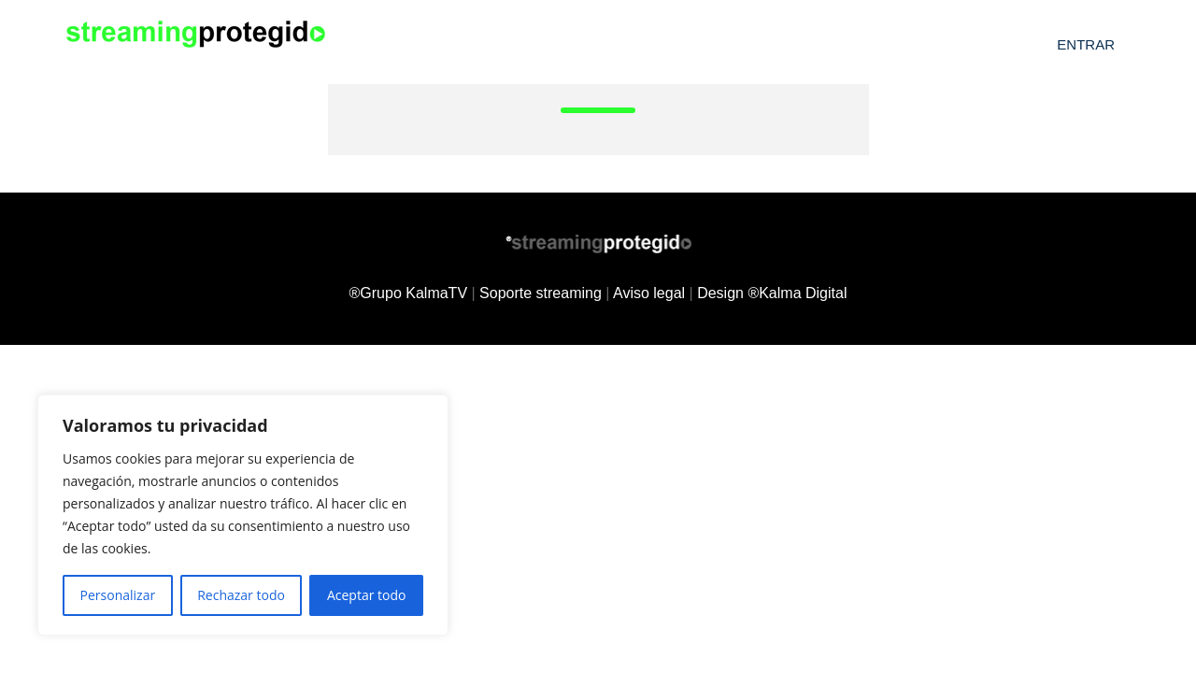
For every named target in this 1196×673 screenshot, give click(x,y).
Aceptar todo (366, 595)
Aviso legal (649, 293)
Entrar (1086, 44)
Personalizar (118, 595)
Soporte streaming (540, 293)
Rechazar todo (241, 595)
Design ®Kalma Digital (772, 293)
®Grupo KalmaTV (408, 293)
